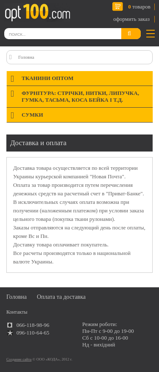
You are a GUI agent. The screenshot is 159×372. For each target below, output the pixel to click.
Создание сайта (18, 359)
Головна (26, 57)
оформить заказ (131, 19)
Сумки (32, 115)
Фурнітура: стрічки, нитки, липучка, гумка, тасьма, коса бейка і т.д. (80, 96)
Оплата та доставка (61, 297)
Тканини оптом (47, 78)
